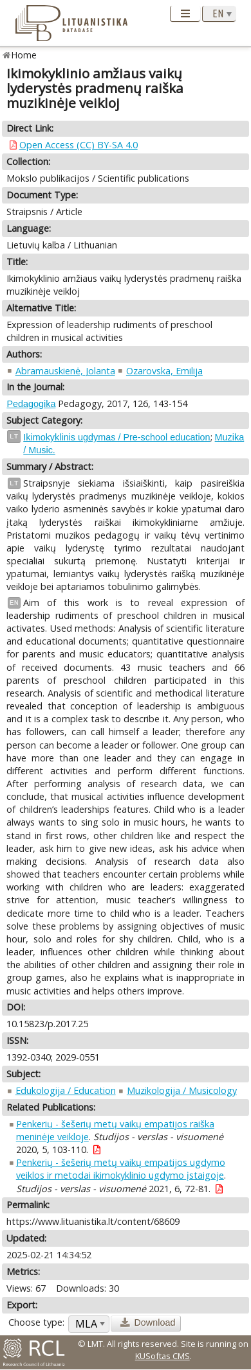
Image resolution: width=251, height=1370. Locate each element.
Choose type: (36, 1322)
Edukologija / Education (65, 1090)
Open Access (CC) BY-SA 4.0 (78, 145)
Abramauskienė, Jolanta (65, 371)
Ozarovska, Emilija (164, 371)
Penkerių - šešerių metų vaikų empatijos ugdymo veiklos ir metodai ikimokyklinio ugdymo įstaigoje (120, 1168)
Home (24, 55)
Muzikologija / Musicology (182, 1090)
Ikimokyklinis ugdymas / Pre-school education (116, 437)
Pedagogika (30, 404)
